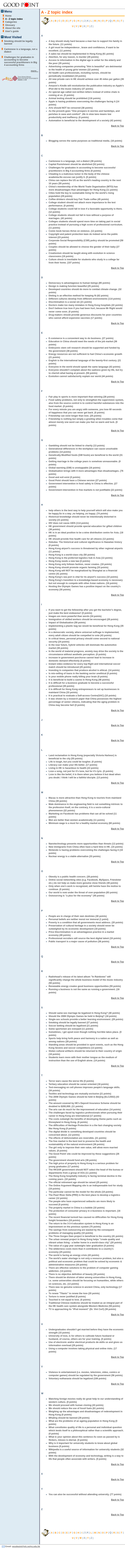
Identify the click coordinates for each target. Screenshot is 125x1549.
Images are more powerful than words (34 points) (75, 616)
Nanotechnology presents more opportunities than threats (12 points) (86, 843)
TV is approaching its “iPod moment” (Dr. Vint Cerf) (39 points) (82, 1309)
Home (8, 16)
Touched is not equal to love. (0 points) (70, 1299)
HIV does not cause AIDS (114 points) (69, 523)
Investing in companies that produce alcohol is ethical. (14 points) (84, 670)
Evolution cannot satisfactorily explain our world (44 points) (81, 376)
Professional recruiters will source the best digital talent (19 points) (85, 938)
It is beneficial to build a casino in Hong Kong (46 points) (79, 679)
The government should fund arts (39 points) (73, 1160)
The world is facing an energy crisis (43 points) (74, 1255)
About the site (12, 28)
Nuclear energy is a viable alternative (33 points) (74, 856)
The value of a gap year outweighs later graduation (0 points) (81, 1245)
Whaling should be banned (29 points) (69, 1418)
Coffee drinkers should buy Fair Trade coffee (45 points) (79, 199)
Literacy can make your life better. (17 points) (73, 765)
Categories (11, 22)
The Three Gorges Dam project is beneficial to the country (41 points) (86, 1236)
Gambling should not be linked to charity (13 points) (77, 445)
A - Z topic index (14, 19)
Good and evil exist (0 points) (64, 477)
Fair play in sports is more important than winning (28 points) (82, 396)
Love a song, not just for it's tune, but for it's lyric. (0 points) (81, 771)
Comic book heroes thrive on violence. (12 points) (75, 231)
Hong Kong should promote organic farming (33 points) (78, 567)
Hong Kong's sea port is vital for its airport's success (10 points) (83, 577)
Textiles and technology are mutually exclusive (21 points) (80, 1093)
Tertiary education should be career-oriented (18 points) (79, 1084)
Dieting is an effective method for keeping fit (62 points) (78, 295)
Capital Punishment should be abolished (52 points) (76, 164)
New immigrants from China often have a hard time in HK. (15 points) (86, 847)
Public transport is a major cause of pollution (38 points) (79, 941)
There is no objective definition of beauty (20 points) (77, 1274)
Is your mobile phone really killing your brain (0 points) (78, 676)
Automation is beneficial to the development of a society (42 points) (85, 120)
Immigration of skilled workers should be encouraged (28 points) (83, 619)
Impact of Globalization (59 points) (67, 622)
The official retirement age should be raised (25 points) (78, 1182)
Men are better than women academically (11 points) (77, 820)
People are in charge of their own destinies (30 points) (78, 916)
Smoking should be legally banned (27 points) (73, 1022)
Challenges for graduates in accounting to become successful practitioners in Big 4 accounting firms (20, 61)
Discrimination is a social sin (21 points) (70, 302)
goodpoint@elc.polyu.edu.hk (26, 1546)
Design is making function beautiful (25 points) (74, 286)
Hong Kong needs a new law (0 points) (69, 561)
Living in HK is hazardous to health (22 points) (73, 768)
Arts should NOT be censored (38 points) (71, 108)
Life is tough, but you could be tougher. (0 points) (75, 761)
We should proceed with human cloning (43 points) (76, 1405)
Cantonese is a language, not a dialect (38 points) (75, 161)
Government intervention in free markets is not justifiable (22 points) (85, 490)
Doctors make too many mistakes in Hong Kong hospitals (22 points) (86, 305)
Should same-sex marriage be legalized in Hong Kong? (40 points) (84, 1013)
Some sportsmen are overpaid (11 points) (71, 1029)
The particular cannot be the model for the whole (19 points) (81, 1192)
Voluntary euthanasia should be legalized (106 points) (77, 1378)
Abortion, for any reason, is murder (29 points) (74, 57)
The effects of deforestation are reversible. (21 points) (77, 1138)
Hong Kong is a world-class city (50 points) (72, 554)
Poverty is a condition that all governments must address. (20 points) (86, 922)
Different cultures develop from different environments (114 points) (85, 299)
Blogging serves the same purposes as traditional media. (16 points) (85, 141)
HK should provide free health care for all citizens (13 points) (81, 539)
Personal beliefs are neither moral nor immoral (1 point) (78, 919)
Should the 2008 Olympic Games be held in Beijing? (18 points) (83, 1016)
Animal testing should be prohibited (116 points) (75, 98)
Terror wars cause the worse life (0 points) (71, 1081)
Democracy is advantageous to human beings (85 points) (79, 283)
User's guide (12, 31)
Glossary (10, 25)
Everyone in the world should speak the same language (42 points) (84, 367)
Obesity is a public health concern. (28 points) (73, 876)
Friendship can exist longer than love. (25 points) (75, 415)
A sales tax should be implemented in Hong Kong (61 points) (81, 54)
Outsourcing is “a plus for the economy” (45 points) (76, 895)
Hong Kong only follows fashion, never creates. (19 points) (80, 564)
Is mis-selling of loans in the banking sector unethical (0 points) (83, 673)
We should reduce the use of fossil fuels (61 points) (76, 1408)
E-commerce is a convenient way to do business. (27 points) (81, 338)
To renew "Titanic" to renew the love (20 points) (74, 1293)
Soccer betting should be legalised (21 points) (73, 1025)
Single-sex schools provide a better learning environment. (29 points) (86, 1019)
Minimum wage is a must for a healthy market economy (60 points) (84, 823)
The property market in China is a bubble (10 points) (77, 1207)
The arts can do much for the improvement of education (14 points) (85, 1109)
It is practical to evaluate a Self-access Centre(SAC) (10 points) (82, 695)
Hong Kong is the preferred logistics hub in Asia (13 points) (81, 558)
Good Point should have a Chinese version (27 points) (78, 480)
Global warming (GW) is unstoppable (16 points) (74, 467)
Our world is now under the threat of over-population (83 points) (83, 892)
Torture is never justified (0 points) (67, 1296)
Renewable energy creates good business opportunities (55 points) (85, 986)
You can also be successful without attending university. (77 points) (85, 1494)
